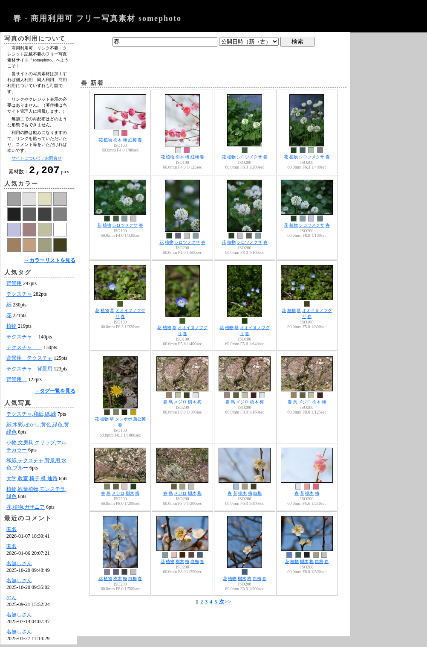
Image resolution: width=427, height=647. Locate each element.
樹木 (117, 139)
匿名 (11, 532)
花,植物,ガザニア (25, 510)
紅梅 (132, 139)
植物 (11, 329)
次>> (225, 602)
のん (11, 600)
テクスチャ (19, 297)
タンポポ (123, 419)
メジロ (180, 401)
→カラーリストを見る (49, 263)
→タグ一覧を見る (55, 393)
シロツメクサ (249, 156)
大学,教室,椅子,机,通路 (32, 481)
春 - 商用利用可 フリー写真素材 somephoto (97, 18)
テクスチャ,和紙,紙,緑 (31, 417)
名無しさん (19, 566)
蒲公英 (139, 419)
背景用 (14, 286)
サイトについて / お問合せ (37, 158)
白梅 (257, 493)
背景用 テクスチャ (29, 361)
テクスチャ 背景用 (29, 371)
